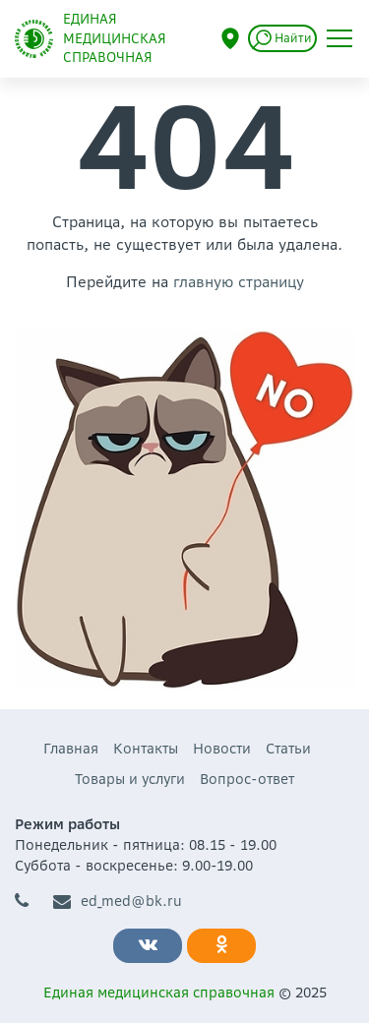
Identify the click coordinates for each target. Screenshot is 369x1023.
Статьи (288, 748)
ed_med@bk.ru (117, 901)
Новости (222, 748)
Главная (70, 748)
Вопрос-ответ (247, 779)
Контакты (145, 748)
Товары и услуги (130, 779)
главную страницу (238, 281)
